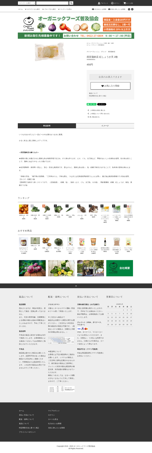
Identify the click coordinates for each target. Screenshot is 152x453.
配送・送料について (26, 419)
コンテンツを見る (64, 9)
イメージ (105, 126)
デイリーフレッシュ (97, 43)
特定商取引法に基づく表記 (97, 96)
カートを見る (53, 419)
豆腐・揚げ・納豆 (109, 43)
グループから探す (49, 9)
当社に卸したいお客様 (116, 9)
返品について (93, 93)
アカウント (102, 3)
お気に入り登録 (110, 86)
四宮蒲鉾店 (101, 45)
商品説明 (47, 126)
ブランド (94, 45)
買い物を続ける (93, 117)
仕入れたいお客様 (99, 9)
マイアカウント (54, 411)
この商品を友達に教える (96, 110)
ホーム (20, 9)
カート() (128, 3)
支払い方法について (26, 415)
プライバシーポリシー (27, 432)
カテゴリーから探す (32, 9)
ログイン (115, 3)
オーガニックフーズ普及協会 (84, 446)
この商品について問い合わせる (98, 113)
